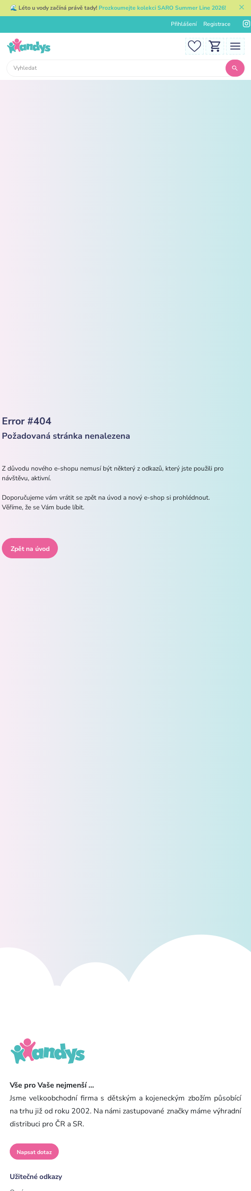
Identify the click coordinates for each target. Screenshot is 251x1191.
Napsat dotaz (34, 1152)
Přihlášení (184, 24)
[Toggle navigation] (235, 45)
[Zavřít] (242, 8)
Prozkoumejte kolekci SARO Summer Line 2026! (162, 8)
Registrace (217, 24)
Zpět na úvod (30, 548)
